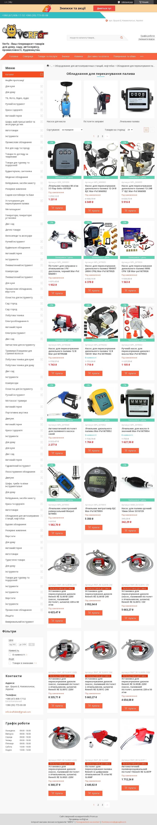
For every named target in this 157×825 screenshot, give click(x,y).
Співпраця (28, 56)
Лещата (9, 615)
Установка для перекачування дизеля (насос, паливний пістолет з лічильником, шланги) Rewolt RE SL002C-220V (63, 772)
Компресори (11, 271)
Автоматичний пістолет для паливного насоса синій (62, 431)
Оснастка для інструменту (19, 297)
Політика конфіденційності (114, 822)
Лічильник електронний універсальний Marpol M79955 (62, 511)
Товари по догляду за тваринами (16, 155)
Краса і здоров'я (13, 109)
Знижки (65, 56)
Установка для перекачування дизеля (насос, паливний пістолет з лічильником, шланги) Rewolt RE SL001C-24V (100, 684)
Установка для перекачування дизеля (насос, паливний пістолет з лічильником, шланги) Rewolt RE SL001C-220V (63, 684)
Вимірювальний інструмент (19, 621)
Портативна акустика (16, 412)
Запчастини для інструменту (20, 344)
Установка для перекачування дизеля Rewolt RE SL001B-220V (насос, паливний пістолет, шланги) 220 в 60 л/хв (63, 598)
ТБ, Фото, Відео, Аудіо (17, 98)
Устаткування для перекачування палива (17, 202)
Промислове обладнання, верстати (18, 290)
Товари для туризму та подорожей (17, 164)
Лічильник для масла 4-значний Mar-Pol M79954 (135, 430)
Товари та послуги (47, 56)
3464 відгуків (127, 2)
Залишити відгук (146, 39)
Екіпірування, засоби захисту (20, 183)
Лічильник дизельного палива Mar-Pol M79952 (98, 430)
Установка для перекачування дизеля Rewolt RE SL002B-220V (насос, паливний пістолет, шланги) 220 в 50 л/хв (137, 685)
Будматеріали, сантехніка (18, 171)
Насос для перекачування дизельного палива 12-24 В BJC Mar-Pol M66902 (100, 188)
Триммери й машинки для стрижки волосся (18, 352)
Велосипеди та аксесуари (18, 235)
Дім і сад (9, 223)
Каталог (9, 74)
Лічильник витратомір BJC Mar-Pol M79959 (100, 510)
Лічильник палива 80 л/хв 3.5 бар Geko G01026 (63, 187)
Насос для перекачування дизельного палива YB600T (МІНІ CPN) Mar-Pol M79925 (100, 268)
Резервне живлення (15, 188)
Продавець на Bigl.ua (78, 819)
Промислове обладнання (18, 142)
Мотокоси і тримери (16, 400)
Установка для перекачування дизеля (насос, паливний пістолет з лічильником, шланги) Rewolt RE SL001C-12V (137, 596)
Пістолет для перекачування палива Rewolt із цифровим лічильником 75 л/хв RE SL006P (98, 772)
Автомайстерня (13, 115)
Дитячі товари (12, 229)
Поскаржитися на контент (88, 822)
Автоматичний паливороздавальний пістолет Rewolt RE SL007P (136, 769)
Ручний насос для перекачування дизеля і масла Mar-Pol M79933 (136, 351)
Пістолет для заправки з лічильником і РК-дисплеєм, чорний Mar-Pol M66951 (63, 269)
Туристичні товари (15, 559)
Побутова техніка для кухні (19, 359)
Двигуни (9, 418)
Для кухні (10, 86)
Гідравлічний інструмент (18, 465)
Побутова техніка (14, 315)
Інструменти (11, 136)
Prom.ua (94, 816)
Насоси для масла (56, 121)
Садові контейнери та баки (19, 194)
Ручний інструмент (15, 103)
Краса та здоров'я (14, 503)
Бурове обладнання (15, 524)
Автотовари (11, 130)
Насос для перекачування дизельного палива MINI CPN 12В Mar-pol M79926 (137, 268)
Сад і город (11, 303)
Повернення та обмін (124, 56)
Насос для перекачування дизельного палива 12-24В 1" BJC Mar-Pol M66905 (137, 188)
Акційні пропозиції (14, 80)
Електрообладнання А (17, 321)
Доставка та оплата (98, 56)
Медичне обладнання (16, 177)
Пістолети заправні (93, 121)
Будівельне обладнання (17, 247)
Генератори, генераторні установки (18, 216)
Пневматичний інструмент (19, 265)
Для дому (10, 92)
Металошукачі (12, 209)
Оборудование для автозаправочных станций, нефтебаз (84, 66)
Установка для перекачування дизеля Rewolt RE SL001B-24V (98, 594)
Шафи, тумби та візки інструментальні (16, 485)
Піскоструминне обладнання (20, 471)
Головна (13, 56)
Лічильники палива (129, 121)
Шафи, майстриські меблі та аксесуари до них (20, 123)
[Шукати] (121, 38)
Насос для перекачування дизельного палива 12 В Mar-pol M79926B (63, 351)
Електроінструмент (15, 332)
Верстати (10, 536)
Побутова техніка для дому (19, 365)
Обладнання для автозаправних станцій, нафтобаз (22, 517)
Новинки (78, 56)
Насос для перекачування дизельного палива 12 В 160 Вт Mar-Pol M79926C (100, 351)
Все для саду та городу (17, 148)
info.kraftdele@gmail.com (18, 712)
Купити (59, 207)
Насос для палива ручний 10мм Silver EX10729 (136, 510)
